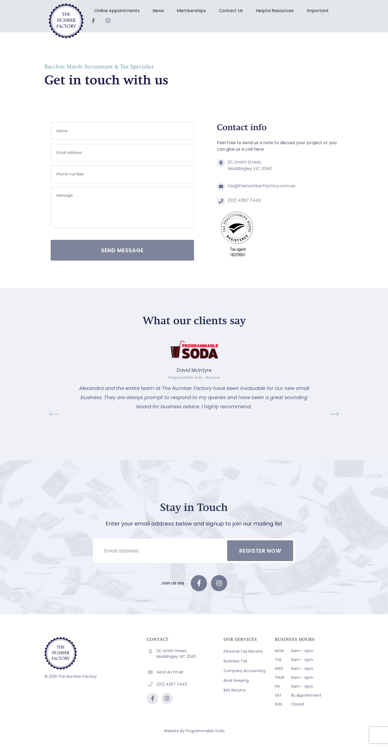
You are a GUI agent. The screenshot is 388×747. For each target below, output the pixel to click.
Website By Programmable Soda (194, 731)
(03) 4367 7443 (244, 200)
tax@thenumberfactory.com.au (261, 186)
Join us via (172, 583)
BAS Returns (235, 690)
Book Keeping (236, 680)
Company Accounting (244, 670)
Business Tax (235, 661)
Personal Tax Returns (243, 651)
